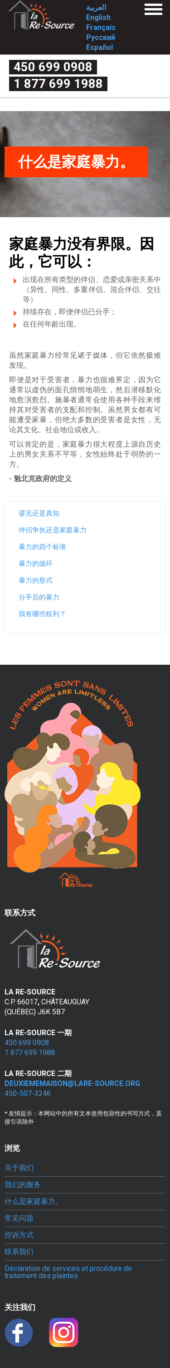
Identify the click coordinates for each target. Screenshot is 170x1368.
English (98, 17)
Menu (153, 9)
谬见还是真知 (39, 513)
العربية (96, 7)
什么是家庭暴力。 (34, 1201)
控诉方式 (19, 1235)
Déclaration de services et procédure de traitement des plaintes (68, 1272)
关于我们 (19, 1168)
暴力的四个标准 (42, 547)
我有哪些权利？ (42, 614)
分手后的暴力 (39, 597)
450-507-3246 (28, 1093)
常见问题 (19, 1218)
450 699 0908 (53, 67)
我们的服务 (23, 1184)
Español (99, 47)
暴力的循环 (36, 564)
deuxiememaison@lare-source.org (72, 1083)
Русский (100, 37)
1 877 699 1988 (58, 84)
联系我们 (19, 1252)
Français (101, 27)
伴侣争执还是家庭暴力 (53, 530)
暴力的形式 (36, 580)
